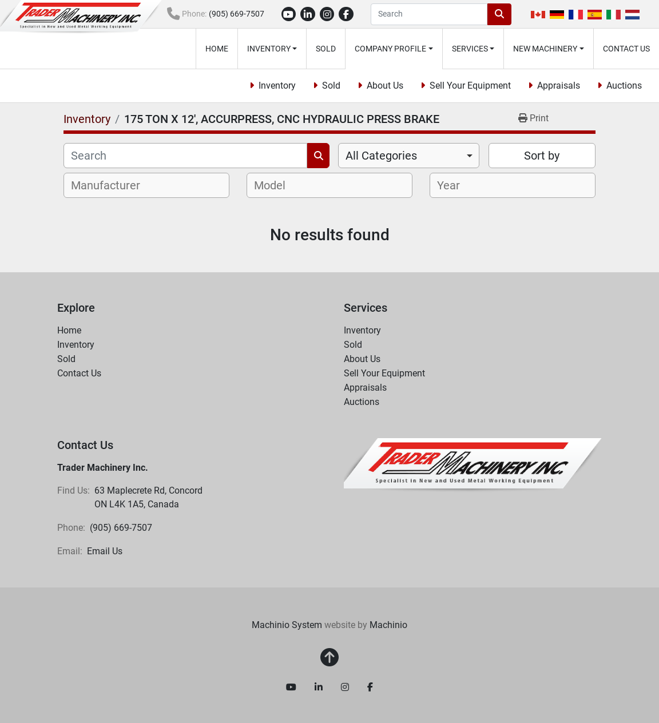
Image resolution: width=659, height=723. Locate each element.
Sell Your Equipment (470, 85)
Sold (326, 48)
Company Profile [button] (390, 48)
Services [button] (470, 48)
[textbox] (112, 185)
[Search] (429, 14)
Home (216, 48)
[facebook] (346, 14)
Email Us (104, 551)
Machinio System (287, 624)
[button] (272, 49)
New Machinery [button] (545, 48)
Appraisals (558, 85)
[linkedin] (307, 14)
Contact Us (626, 48)
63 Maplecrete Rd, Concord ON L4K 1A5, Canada (149, 497)
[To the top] (329, 658)
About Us (385, 85)
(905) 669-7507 (236, 13)
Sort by (541, 155)
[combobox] (408, 155)
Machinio (388, 624)
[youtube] (288, 14)
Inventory (269, 48)
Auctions (624, 85)
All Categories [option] (381, 155)
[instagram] (327, 14)
